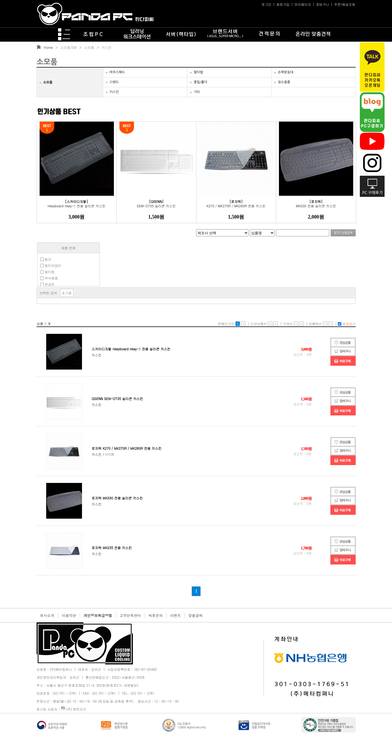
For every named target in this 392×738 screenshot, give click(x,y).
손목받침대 (285, 72)
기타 (197, 92)
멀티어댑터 (50, 265)
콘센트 (47, 284)
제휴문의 (156, 615)
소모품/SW (68, 47)
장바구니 (322, 4)
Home (48, 47)
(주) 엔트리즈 (73, 709)
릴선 (45, 259)
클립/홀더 (200, 82)
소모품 (89, 47)
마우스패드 (117, 72)
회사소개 (47, 615)
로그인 (266, 4)
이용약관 (69, 615)
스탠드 (114, 82)
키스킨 (107, 47)
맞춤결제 (195, 615)
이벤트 (175, 615)
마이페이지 (302, 4)
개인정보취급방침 (98, 615)
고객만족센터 (130, 615)
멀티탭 (198, 72)
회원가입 (282, 4)
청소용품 (284, 82)
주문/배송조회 (344, 4)
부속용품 (49, 278)
